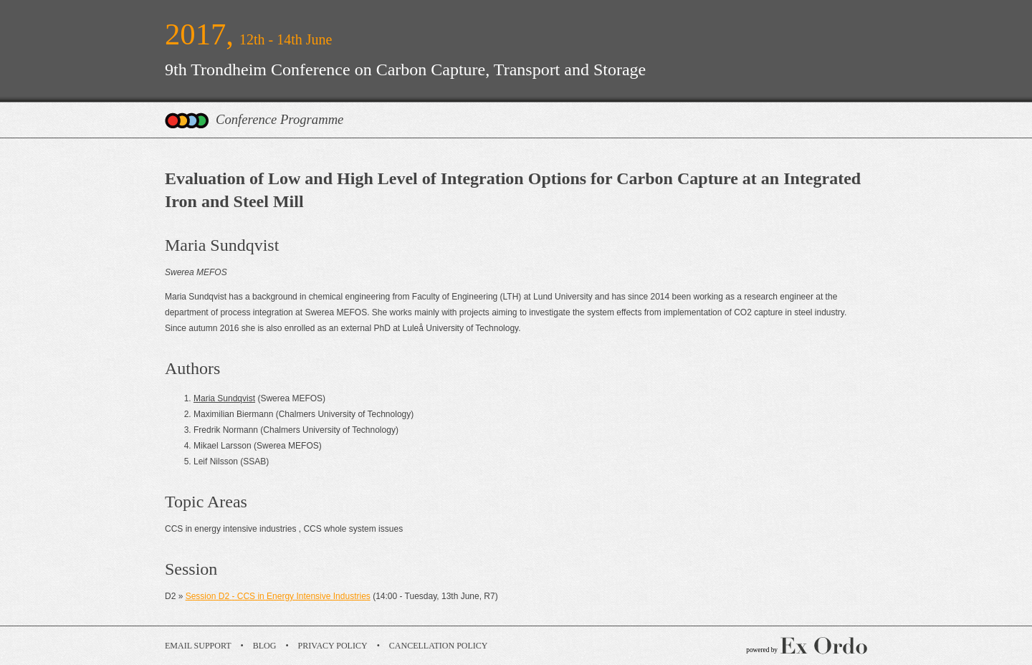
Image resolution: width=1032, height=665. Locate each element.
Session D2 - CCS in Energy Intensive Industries (278, 596)
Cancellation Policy (438, 646)
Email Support (198, 646)
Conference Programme (279, 119)
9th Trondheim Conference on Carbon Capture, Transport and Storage (405, 69)
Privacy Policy (333, 646)
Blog (265, 646)
